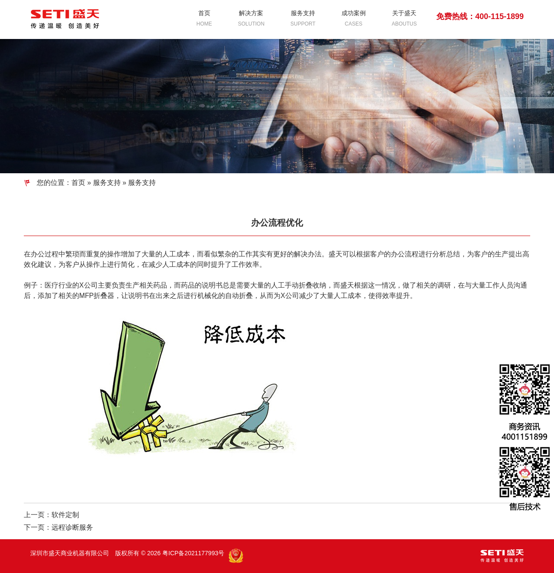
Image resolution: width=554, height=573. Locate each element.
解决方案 (251, 19)
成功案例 (353, 19)
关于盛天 (404, 19)
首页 (204, 19)
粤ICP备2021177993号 (193, 553)
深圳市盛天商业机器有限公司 (70, 553)
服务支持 (303, 19)
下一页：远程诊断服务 (58, 527)
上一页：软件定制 (51, 514)
